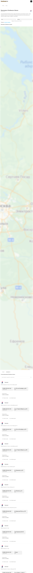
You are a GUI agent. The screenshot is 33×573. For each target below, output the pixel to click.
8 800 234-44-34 (7, 389)
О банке (3, 5)
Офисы (7, 5)
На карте (5, 22)
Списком (9, 22)
